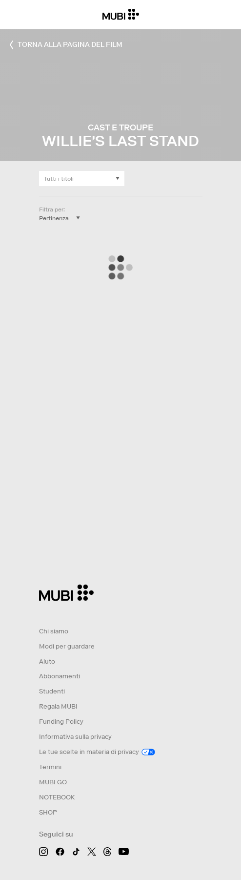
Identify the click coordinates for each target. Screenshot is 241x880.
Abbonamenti (59, 676)
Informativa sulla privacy (75, 737)
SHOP (48, 812)
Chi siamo (53, 631)
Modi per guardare (67, 646)
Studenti (52, 691)
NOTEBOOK (57, 797)
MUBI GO (53, 782)
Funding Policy (61, 721)
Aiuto (47, 661)
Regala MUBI (58, 706)
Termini (50, 767)
